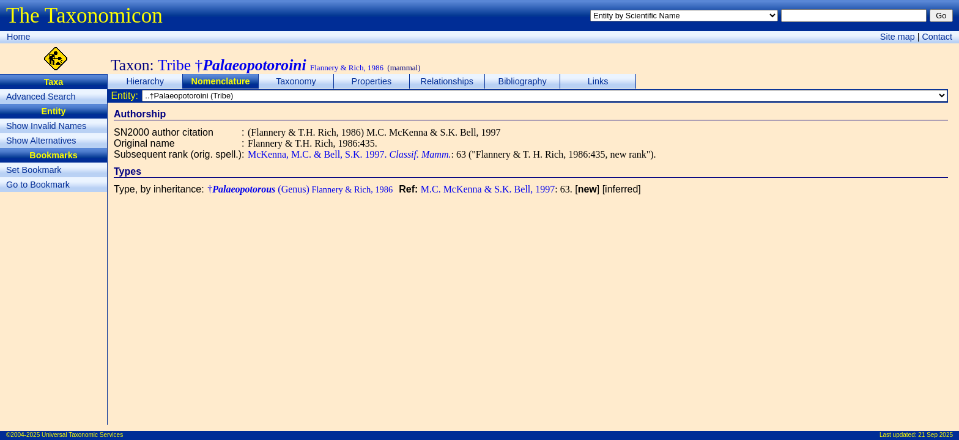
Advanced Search (41, 96)
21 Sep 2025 (935, 434)
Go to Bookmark (38, 184)
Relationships (447, 81)
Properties (372, 81)
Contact (937, 37)
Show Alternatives (41, 140)
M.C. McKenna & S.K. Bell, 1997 (488, 189)
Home (18, 37)
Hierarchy (145, 81)
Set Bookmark (33, 170)
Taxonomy (296, 81)
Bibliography (522, 81)
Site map (897, 37)
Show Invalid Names (46, 126)
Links (598, 81)
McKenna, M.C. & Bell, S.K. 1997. (349, 154)
